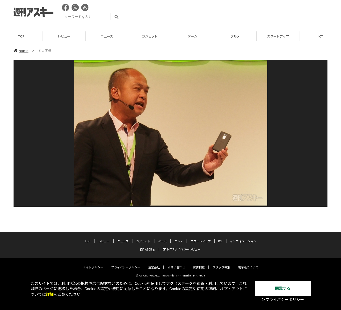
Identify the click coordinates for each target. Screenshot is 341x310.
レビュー (64, 36)
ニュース (107, 36)
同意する (282, 288)
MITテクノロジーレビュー (182, 246)
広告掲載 (199, 263)
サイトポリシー (93, 263)
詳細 (50, 294)
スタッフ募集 (221, 263)
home (21, 50)
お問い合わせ (176, 263)
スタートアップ (278, 36)
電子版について (248, 263)
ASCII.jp (147, 246)
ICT (220, 237)
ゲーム (192, 36)
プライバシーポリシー (125, 263)
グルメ (235, 36)
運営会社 (154, 263)
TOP (21, 36)
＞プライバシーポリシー (282, 299)
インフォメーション (243, 237)
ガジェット (150, 36)
